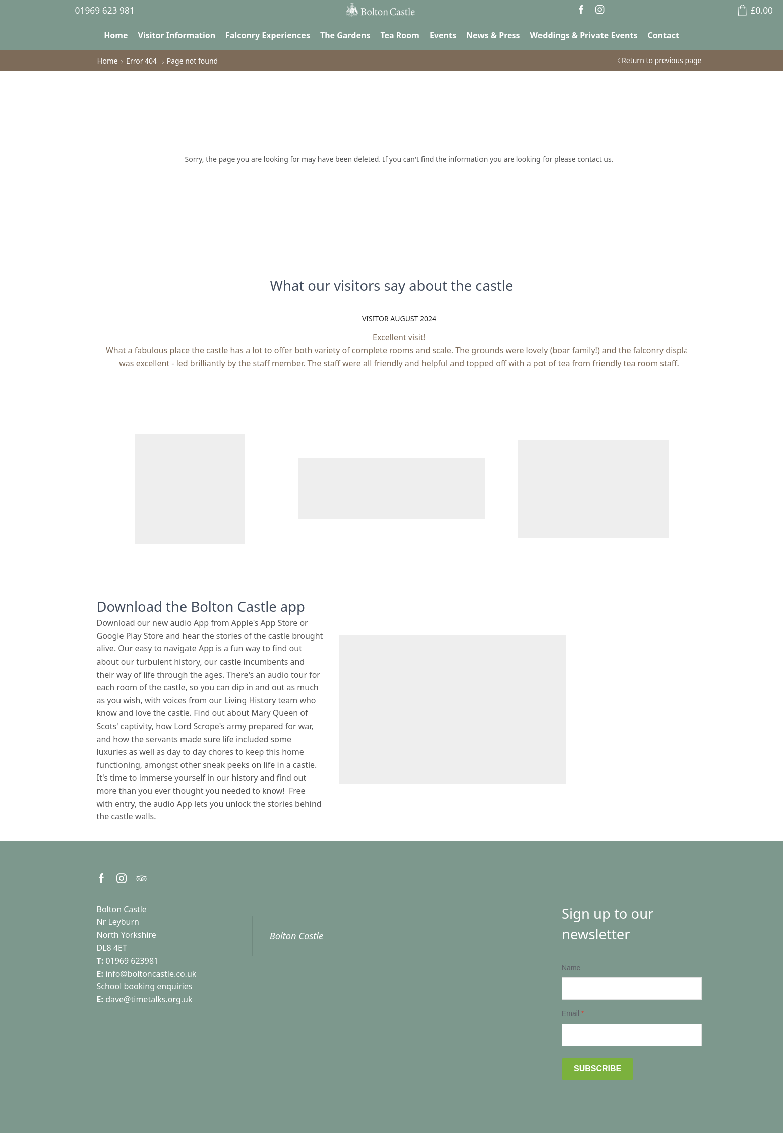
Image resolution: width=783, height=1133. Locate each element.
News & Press (493, 35)
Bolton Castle (296, 936)
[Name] (632, 988)
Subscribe (597, 1068)
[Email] (632, 1035)
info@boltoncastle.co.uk (150, 973)
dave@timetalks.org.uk (148, 999)
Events (443, 35)
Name (571, 968)
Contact (663, 35)
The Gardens (345, 35)
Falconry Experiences (267, 35)
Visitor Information (177, 35)
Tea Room (399, 35)
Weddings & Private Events (584, 35)
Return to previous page (661, 60)
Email (573, 1013)
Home (116, 35)
